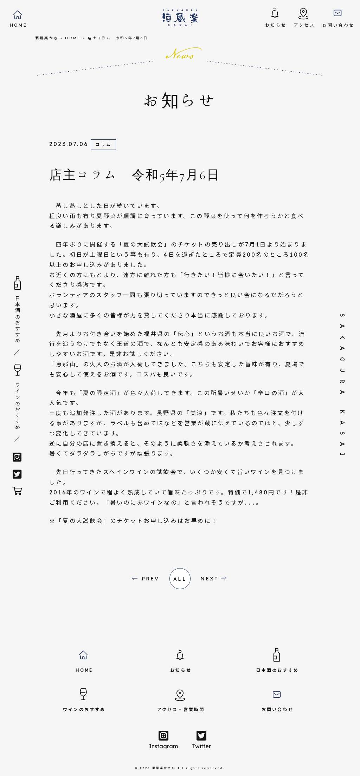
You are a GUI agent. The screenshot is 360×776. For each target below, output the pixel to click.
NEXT (209, 579)
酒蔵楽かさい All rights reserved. (188, 768)
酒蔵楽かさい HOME (58, 38)
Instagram (163, 740)
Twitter (201, 740)
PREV (151, 579)
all (180, 579)
